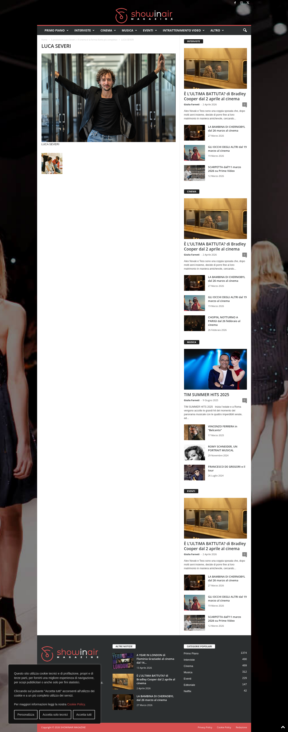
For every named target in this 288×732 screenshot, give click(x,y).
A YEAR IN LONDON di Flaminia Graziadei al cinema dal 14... (155, 658)
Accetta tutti (84, 714)
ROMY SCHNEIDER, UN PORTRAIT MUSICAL (222, 448)
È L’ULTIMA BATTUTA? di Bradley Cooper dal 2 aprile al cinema (215, 96)
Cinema (108, 30)
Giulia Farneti (192, 104)
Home (44, 39)
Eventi (150, 30)
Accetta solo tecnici (55, 714)
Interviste (84, 30)
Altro (217, 30)
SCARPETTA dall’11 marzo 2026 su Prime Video (224, 169)
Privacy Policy (205, 727)
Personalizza (25, 714)
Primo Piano (57, 30)
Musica (129, 30)
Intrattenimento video (184, 30)
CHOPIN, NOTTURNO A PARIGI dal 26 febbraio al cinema (224, 321)
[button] (244, 30)
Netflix (187, 691)
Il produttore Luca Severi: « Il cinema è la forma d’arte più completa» (84, 39)
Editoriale (189, 684)
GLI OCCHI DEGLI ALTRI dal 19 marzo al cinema (227, 149)
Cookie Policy (76, 704)
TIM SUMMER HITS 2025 (206, 394)
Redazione (241, 727)
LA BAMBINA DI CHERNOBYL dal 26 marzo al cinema (226, 128)
